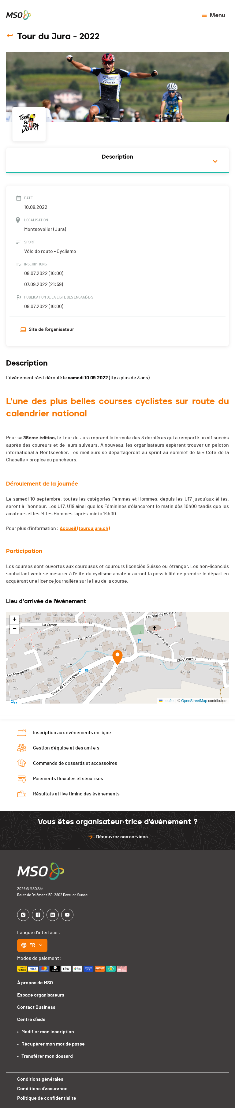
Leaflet (166, 701)
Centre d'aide (31, 1019)
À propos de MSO (35, 982)
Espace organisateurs (40, 995)
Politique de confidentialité (46, 1098)
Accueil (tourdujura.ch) (85, 528)
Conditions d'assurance (42, 1088)
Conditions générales (40, 1079)
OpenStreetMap (194, 701)
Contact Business (36, 1007)
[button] (117, 657)
